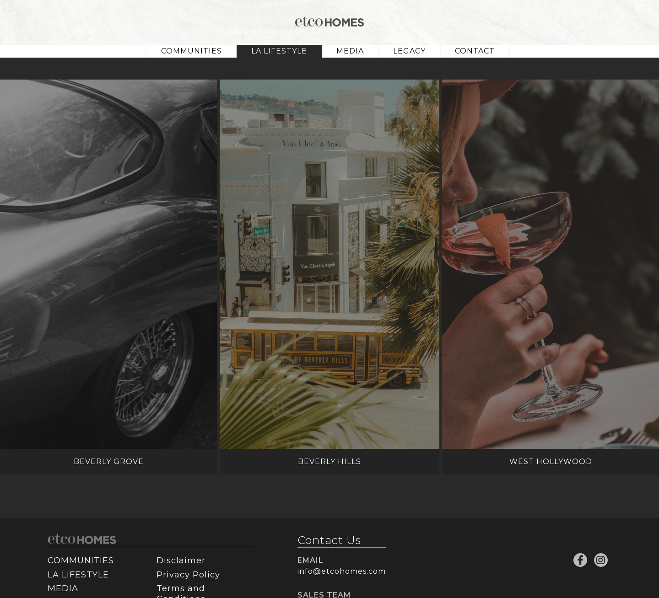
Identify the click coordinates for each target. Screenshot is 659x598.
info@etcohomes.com (341, 571)
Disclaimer (181, 560)
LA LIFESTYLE (279, 51)
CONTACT (475, 51)
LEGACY (409, 51)
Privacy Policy (188, 575)
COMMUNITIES (191, 51)
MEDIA (350, 51)
